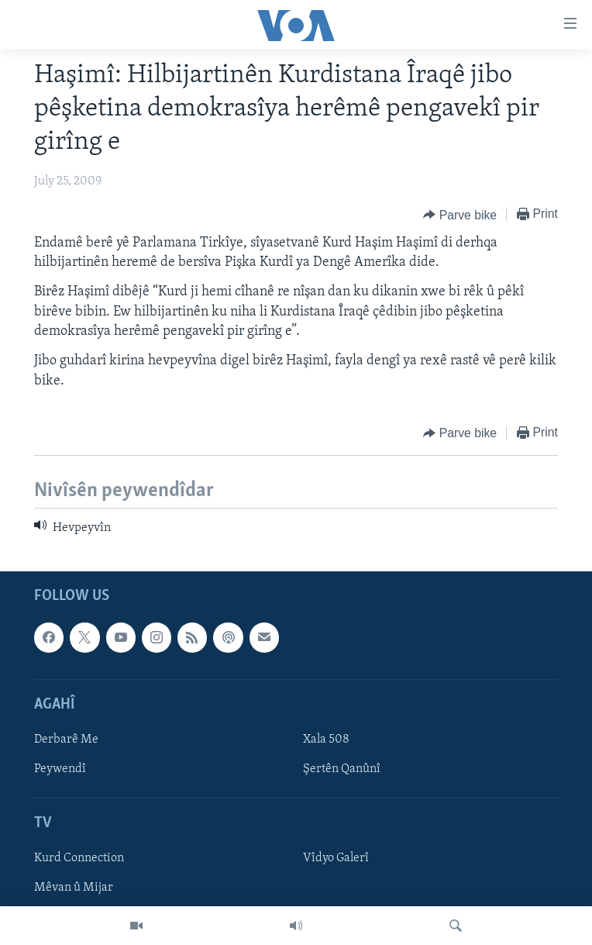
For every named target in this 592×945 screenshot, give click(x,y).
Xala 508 (326, 739)
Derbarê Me (66, 739)
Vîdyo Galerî (336, 859)
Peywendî (60, 769)
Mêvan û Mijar (73, 888)
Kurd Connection (79, 859)
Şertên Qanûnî (341, 769)
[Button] (460, 214)
